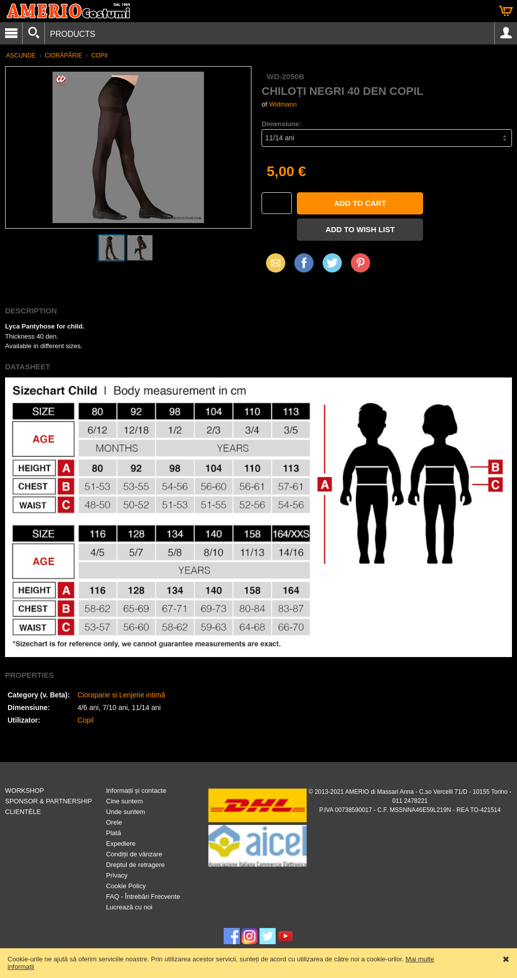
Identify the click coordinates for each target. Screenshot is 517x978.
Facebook (304, 262)
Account (506, 33)
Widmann (283, 104)
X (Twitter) (332, 266)
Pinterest (360, 262)
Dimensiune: (281, 124)
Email (273, 262)
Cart (506, 11)
